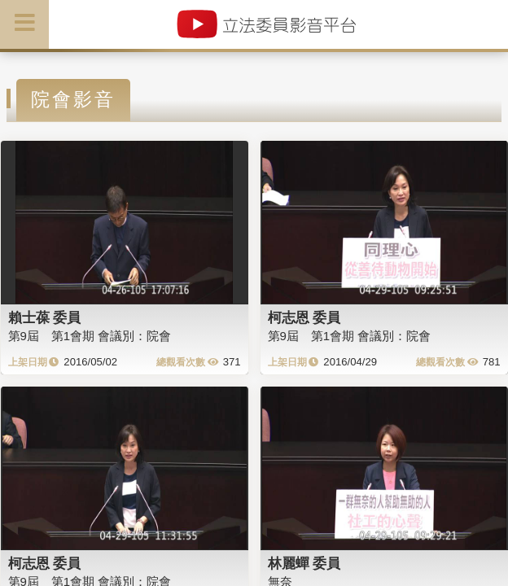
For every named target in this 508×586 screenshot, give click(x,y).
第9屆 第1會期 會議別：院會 (90, 336)
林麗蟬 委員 (304, 563)
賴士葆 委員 (44, 317)
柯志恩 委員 (304, 317)
